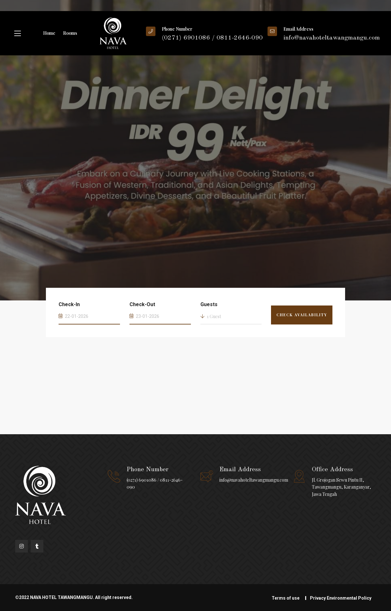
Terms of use (286, 598)
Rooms (70, 33)
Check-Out (142, 304)
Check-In (69, 304)
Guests (209, 304)
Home (49, 33)
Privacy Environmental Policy (340, 598)
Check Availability (301, 314)
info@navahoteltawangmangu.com (253, 480)
